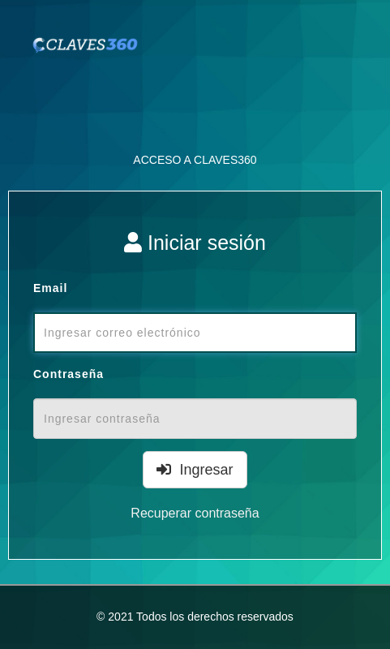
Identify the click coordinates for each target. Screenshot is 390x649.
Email (50, 288)
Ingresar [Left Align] (194, 470)
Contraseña (68, 373)
